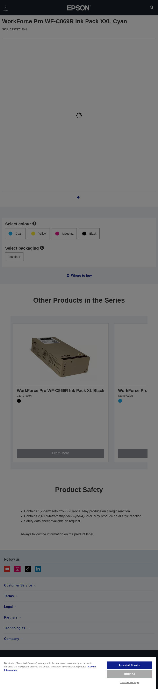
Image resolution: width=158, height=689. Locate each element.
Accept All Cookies (129, 665)
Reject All (129, 674)
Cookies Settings (129, 682)
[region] (78, 673)
